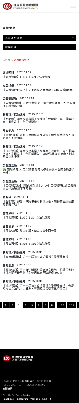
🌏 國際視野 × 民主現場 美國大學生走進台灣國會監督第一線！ (39, 171)
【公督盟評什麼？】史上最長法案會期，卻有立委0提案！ (39, 89)
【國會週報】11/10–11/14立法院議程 (27, 217)
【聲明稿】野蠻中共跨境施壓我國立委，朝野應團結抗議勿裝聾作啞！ (38, 203)
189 (71, 305)
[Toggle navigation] (73, 6)
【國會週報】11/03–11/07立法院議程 (27, 243)
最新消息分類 (13, 38)
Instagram (22, 399)
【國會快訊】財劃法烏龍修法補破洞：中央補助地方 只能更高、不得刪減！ (39, 136)
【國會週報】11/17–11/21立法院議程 (27, 76)
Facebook (8, 399)
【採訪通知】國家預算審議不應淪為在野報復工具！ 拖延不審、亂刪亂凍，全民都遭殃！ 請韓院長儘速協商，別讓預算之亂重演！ (39, 153)
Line (44, 399)
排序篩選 (11, 47)
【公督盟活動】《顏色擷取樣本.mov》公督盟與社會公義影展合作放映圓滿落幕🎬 (39, 187)
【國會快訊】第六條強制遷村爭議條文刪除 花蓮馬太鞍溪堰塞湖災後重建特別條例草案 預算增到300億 (38, 271)
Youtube (35, 399)
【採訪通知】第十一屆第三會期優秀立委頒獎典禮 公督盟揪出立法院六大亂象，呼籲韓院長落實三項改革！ (38, 287)
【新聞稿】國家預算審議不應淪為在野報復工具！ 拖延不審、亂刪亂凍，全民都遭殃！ (39, 120)
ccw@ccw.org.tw (36, 385)
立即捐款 (7, 388)
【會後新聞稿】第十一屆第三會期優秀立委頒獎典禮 (35, 256)
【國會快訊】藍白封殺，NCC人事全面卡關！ (31, 230)
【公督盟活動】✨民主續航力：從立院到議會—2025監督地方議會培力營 (39, 104)
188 (61, 305)
